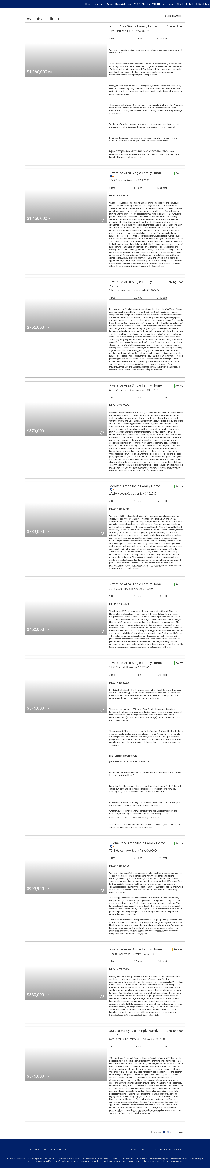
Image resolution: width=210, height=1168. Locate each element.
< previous (156, 1132)
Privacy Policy (165, 1145)
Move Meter (168, 4)
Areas (110, 4)
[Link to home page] (3, 4)
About (180, 4)
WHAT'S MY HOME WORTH (147, 4)
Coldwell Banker (47, 1145)
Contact (189, 4)
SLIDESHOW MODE (173, 16)
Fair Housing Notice (172, 1149)
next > (181, 1132)
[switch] (101, 219)
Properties (99, 4)
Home (88, 4)
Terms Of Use (146, 1145)
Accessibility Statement (143, 1149)
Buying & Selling (123, 4)
